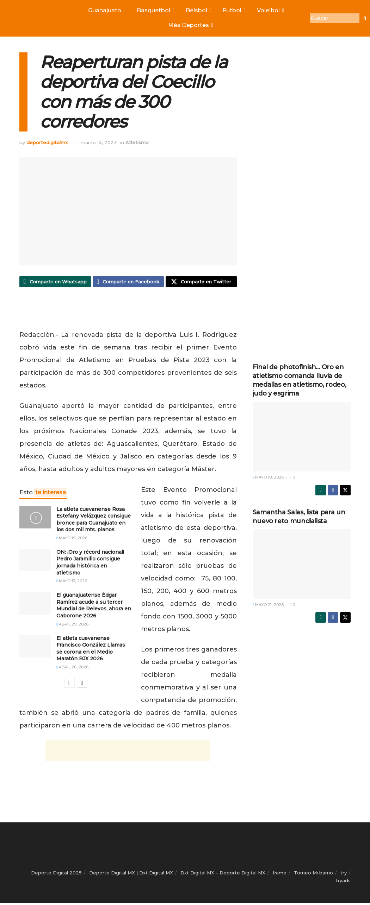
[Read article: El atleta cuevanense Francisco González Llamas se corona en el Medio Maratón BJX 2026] (35, 648)
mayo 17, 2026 (71, 582)
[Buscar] (334, 18)
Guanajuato (104, 10)
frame (279, 874)
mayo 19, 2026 (71, 539)
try (343, 874)
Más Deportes (190, 25)
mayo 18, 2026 (268, 477)
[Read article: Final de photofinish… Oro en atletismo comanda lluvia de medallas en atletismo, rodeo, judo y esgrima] (302, 437)
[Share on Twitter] (201, 282)
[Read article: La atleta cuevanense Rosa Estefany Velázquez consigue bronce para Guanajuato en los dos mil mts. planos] (35, 519)
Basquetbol (155, 10)
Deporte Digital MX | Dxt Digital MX (131, 874)
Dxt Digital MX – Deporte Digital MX (222, 874)
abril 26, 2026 (72, 669)
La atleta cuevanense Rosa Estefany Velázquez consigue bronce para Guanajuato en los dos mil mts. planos (93, 521)
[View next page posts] (82, 685)
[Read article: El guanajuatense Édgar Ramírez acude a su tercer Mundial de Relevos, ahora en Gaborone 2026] (35, 605)
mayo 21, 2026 (268, 604)
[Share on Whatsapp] (55, 282)
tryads (343, 882)
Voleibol (270, 10)
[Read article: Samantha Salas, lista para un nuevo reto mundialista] (302, 564)
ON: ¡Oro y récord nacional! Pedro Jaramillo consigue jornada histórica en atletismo (90, 564)
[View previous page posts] (69, 685)
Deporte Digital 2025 (56, 874)
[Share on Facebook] (128, 282)
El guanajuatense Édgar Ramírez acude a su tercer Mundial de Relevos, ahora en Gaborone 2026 (93, 607)
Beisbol (198, 10)
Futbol (234, 10)
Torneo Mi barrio (313, 874)
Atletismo (137, 142)
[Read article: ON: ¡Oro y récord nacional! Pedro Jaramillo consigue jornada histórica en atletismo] (35, 562)
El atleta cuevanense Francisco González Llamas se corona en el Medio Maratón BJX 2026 (90, 650)
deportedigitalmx (47, 142)
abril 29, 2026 (72, 625)
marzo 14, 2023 (99, 142)
